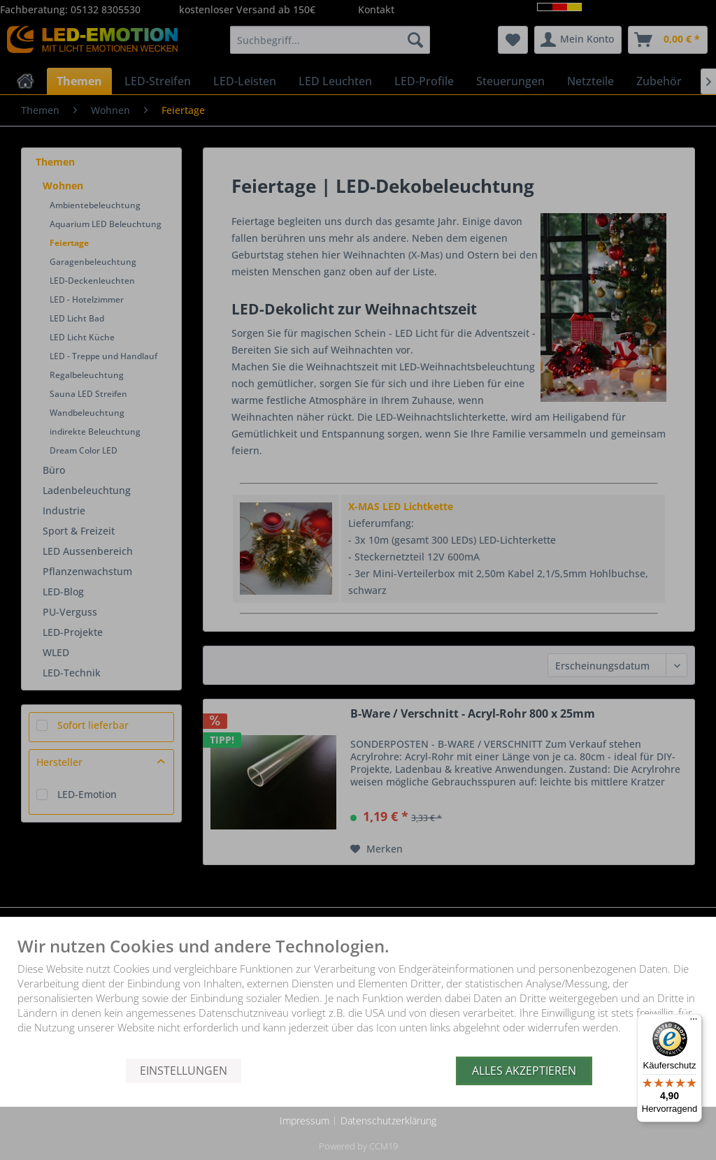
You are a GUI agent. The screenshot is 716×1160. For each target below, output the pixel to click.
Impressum (304, 1120)
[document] (358, 997)
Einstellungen (183, 1070)
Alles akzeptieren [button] (524, 1070)
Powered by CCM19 (358, 1146)
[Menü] (693, 1022)
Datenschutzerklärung (388, 1120)
